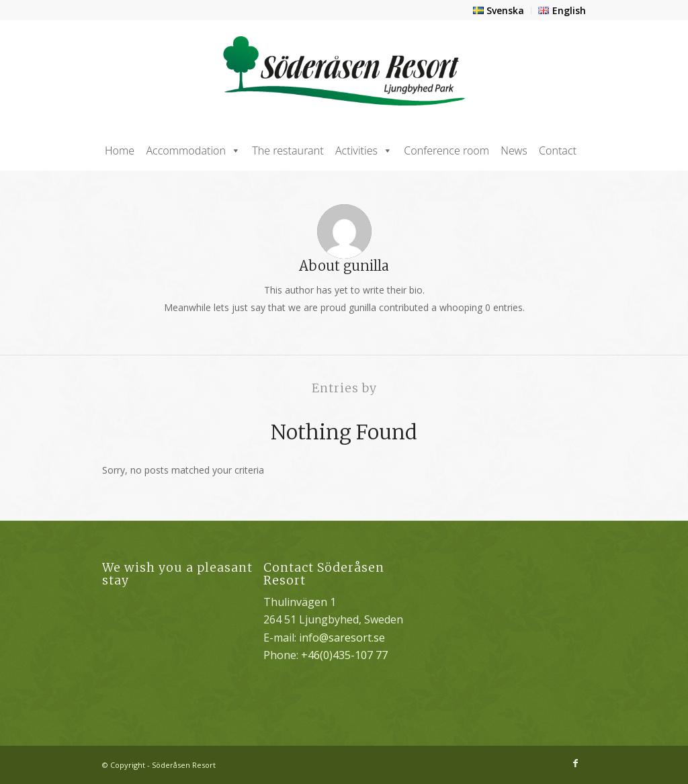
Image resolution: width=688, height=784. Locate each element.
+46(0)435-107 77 (344, 655)
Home (119, 150)
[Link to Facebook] (576, 763)
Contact (557, 150)
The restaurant (287, 150)
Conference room (446, 150)
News (514, 150)
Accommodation (193, 150)
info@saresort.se (342, 637)
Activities (363, 150)
